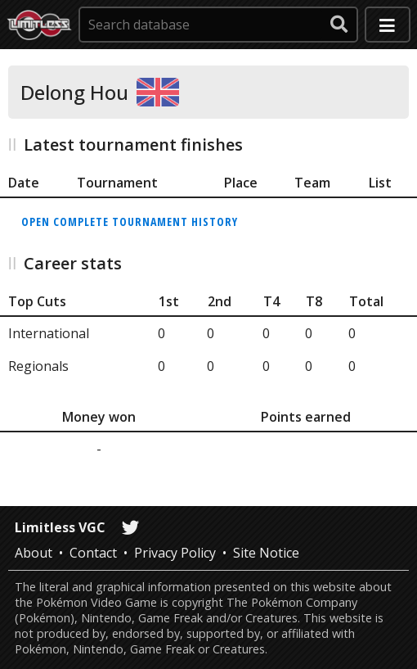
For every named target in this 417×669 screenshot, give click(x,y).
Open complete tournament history (129, 221)
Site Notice (266, 553)
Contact (93, 553)
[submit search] (339, 24)
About (33, 553)
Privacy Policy (175, 553)
